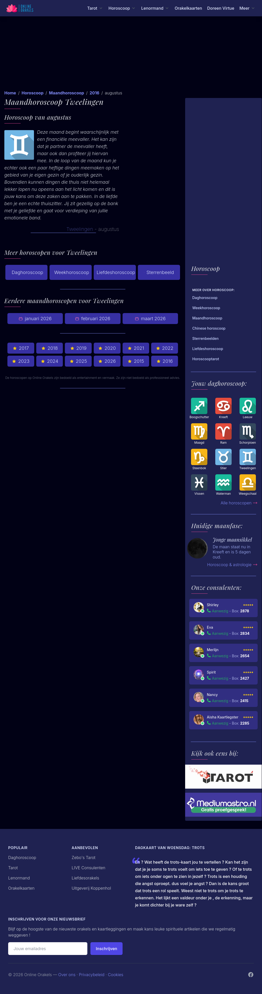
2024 (49, 361)
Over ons (66, 974)
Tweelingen (79, 229)
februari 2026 (92, 318)
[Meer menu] (247, 8)
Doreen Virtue (220, 8)
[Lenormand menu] (155, 8)
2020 (107, 348)
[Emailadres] (47, 948)
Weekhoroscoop (71, 272)
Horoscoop (32, 92)
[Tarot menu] (95, 8)
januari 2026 (35, 318)
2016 (94, 92)
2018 (49, 348)
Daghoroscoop (27, 272)
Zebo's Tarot (84, 857)
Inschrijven (106, 948)
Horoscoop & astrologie (232, 564)
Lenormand (19, 877)
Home (10, 92)
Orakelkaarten (188, 8)
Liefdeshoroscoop (116, 272)
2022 (164, 348)
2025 (78, 361)
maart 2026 (150, 318)
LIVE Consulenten (88, 867)
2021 (136, 348)
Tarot (13, 867)
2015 (136, 361)
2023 (20, 361)
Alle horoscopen (239, 502)
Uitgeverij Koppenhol (91, 888)
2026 (107, 361)
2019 (78, 348)
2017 (21, 348)
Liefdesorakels (85, 877)
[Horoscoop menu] (122, 8)
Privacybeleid (91, 974)
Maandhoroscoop (66, 92)
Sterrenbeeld (159, 272)
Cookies (115, 974)
